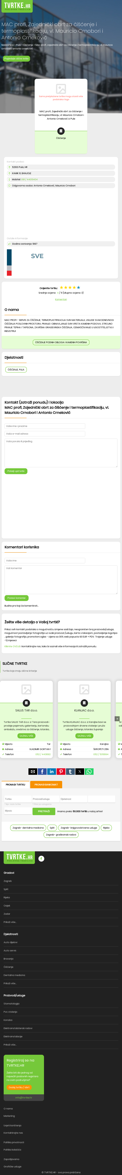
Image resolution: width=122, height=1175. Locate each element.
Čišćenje (8, 967)
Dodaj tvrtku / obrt (19, 1087)
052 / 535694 (101, 754)
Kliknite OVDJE (12, 646)
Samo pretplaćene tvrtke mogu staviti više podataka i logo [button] (61, 98)
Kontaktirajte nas (13, 1133)
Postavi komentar (16, 598)
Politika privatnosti (14, 1142)
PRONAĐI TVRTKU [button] (15, 784)
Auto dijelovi (10, 942)
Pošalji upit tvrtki (15, 471)
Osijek (7, 905)
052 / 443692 (43, 754)
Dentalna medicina (14, 975)
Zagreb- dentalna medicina (28, 827)
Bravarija (8, 958)
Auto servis (10, 950)
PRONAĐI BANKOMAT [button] (46, 784)
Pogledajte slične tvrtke (16, 58)
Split (52, 827)
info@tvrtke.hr (24, 1097)
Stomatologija (11, 1003)
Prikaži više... (10, 922)
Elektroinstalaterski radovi (18, 1028)
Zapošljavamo (11, 1159)
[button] (113, 4)
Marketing (9, 1116)
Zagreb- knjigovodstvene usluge (79, 827)
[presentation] (117, 718)
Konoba (8, 1020)
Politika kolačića (12, 1149)
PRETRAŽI (44, 811)
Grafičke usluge (12, 1166)
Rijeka (106, 827)
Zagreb (8, 881)
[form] (61, 811)
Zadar (7, 914)
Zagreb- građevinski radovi (61, 834)
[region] (61, 69)
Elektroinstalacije (13, 1036)
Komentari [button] (61, 299)
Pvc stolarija (10, 1012)
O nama (8, 1108)
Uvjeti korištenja (12, 1125)
